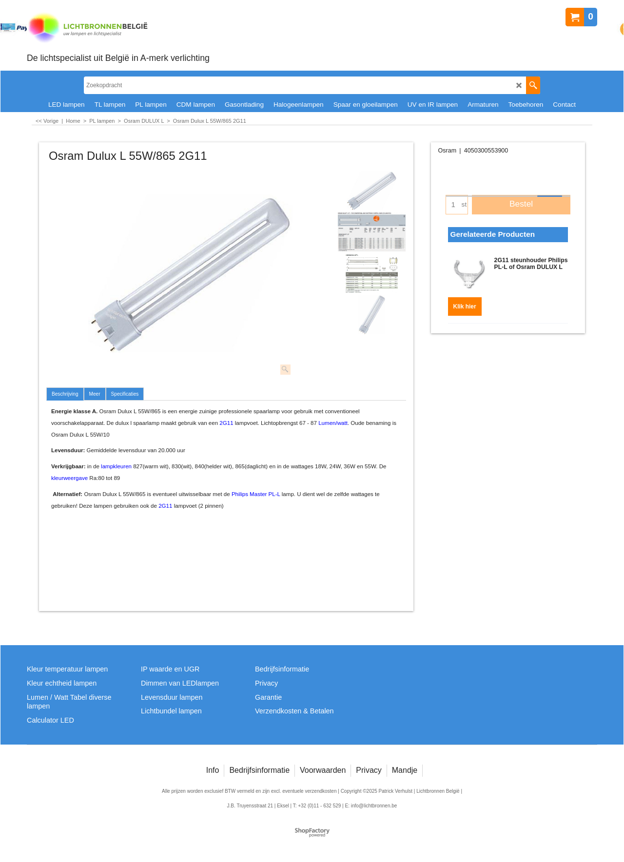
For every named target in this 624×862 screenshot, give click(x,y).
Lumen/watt (333, 423)
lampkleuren (116, 466)
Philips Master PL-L (256, 494)
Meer (94, 394)
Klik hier (464, 303)
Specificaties (125, 394)
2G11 (226, 423)
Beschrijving (65, 394)
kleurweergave (69, 478)
